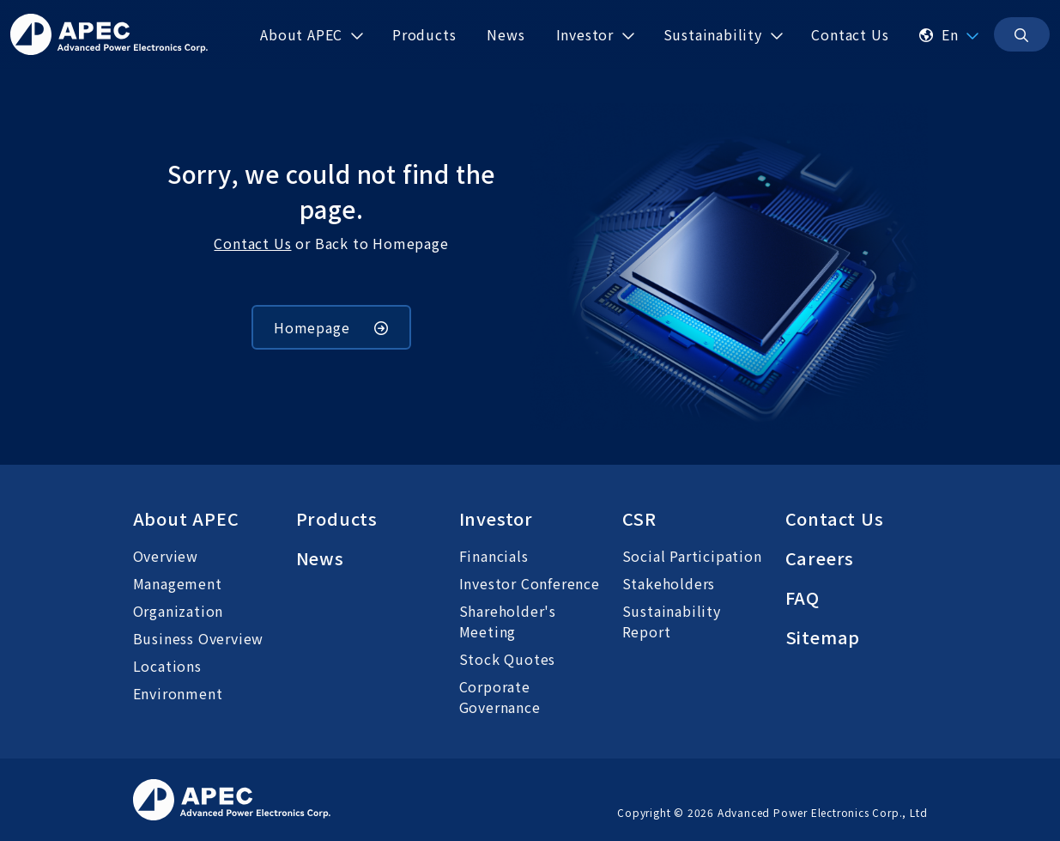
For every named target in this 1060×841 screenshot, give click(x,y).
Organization (178, 610)
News (320, 557)
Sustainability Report (671, 621)
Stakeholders (669, 583)
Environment (178, 693)
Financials (494, 555)
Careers (820, 557)
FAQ (802, 597)
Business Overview (198, 638)
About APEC (186, 518)
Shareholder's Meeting (507, 621)
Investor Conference (529, 583)
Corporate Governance (500, 696)
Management (177, 583)
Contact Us (252, 243)
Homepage (331, 327)
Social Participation (692, 555)
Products (337, 518)
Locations (167, 665)
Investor (496, 518)
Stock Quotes (507, 659)
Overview (165, 555)
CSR (639, 518)
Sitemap (823, 637)
